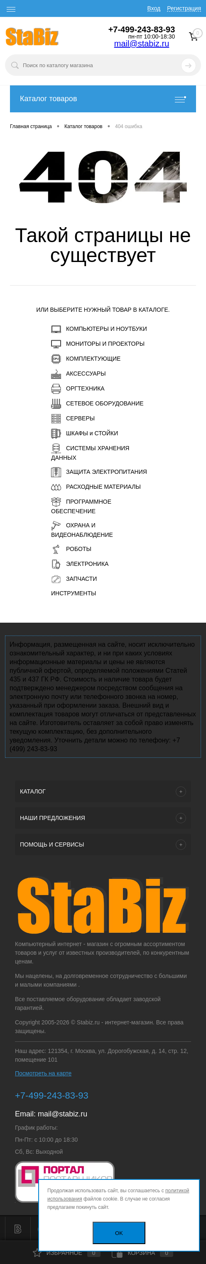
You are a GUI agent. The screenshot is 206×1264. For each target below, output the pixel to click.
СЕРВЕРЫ (73, 419)
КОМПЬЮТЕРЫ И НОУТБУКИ (99, 329)
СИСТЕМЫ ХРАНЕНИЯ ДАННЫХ (90, 452)
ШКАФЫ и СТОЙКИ (84, 434)
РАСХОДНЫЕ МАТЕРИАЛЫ (96, 487)
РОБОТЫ (71, 549)
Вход (154, 8)
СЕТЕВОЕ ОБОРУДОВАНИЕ (97, 404)
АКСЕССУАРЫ (78, 374)
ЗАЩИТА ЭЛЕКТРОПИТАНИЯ (99, 472)
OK (119, 1233)
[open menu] (11, 9)
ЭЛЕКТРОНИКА (79, 564)
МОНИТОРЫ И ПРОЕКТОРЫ (98, 344)
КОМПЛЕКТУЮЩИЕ (85, 359)
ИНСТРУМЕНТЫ (73, 593)
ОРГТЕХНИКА (78, 389)
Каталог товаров (103, 98)
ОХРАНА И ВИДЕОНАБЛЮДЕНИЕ (82, 529)
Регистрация (184, 8)
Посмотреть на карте (43, 1073)
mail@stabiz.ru (141, 43)
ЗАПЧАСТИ (74, 579)
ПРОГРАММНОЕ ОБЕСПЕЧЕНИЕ (81, 505)
